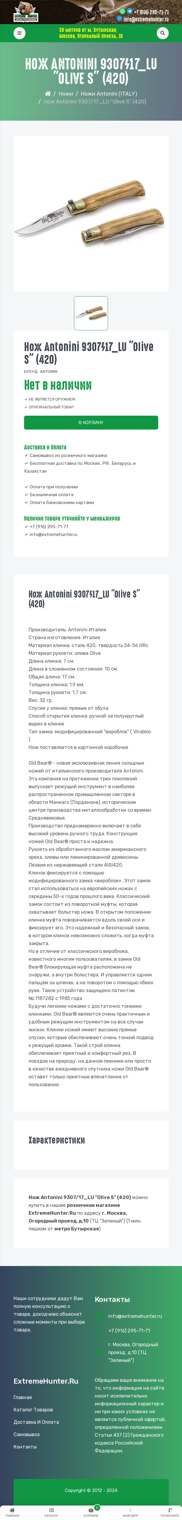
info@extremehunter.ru (146, 19)
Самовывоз (27, 1434)
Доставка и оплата (36, 1422)
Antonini (48, 371)
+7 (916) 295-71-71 (151, 12)
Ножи (65, 93)
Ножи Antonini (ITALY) (109, 93)
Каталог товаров (33, 1410)
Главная (23, 1397)
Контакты (25, 1447)
